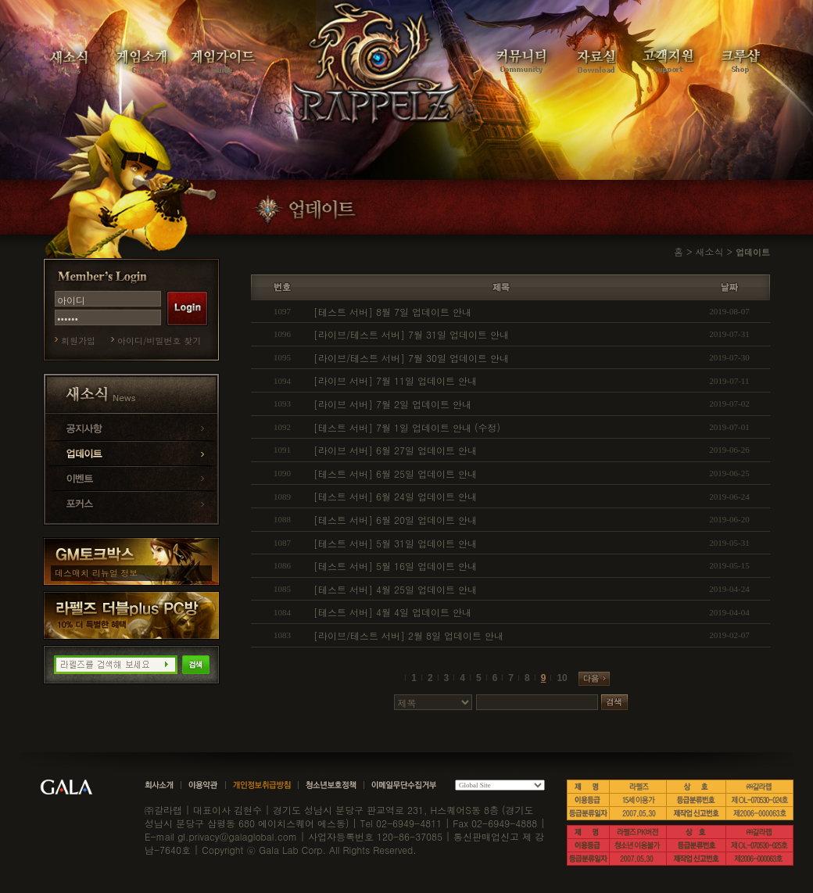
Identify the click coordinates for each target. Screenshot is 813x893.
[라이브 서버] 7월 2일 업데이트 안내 (392, 404)
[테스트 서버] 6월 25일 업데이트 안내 (395, 473)
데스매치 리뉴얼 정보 (96, 573)
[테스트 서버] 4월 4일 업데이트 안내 (392, 612)
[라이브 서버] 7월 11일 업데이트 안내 (395, 380)
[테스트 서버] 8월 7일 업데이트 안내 (392, 311)
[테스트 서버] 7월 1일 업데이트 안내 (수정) (406, 427)
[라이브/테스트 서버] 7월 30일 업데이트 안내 (411, 357)
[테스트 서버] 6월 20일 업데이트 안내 (395, 519)
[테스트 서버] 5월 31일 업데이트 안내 (395, 543)
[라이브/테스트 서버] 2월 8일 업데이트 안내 (408, 635)
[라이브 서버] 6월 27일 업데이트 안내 (395, 450)
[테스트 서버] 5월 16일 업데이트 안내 (395, 565)
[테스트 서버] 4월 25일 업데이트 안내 (395, 589)
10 (562, 677)
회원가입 (78, 340)
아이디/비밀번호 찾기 (159, 340)
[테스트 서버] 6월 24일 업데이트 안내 (395, 496)
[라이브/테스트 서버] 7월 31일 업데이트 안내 (411, 334)
